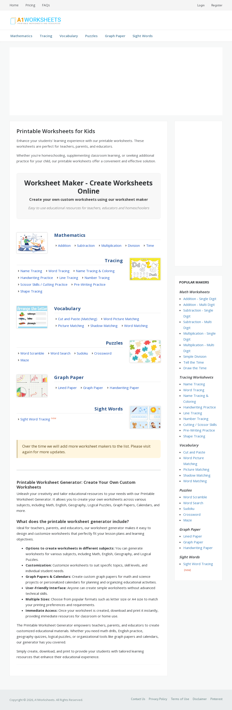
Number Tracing (97, 277)
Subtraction (86, 245)
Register (216, 5)
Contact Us (138, 699)
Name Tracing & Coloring (95, 271)
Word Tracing (59, 271)
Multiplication (111, 245)
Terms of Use (180, 699)
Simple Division (194, 356)
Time (150, 245)
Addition (64, 245)
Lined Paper (67, 387)
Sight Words (143, 36)
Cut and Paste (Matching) (77, 319)
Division (134, 245)
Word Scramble (32, 353)
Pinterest (216, 699)
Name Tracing (31, 271)
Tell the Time (193, 362)
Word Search (60, 353)
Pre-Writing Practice (90, 284)
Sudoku (82, 353)
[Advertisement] (116, 81)
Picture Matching (71, 325)
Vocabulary (69, 36)
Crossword (102, 353)
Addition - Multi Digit (199, 304)
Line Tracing (68, 277)
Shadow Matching (104, 325)
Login (201, 5)
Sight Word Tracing (35, 419)
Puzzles (91, 36)
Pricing (30, 5)
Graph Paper (115, 36)
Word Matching (136, 325)
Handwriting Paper (124, 387)
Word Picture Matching (121, 319)
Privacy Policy (158, 699)
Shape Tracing (31, 291)
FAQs (46, 5)
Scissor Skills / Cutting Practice (44, 284)
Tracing (46, 36)
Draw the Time (195, 368)
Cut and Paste (194, 452)
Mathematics (21, 36)
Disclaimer (200, 699)
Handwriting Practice (36, 277)
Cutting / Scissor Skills (200, 424)
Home (14, 5)
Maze (24, 360)
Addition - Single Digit (199, 298)
